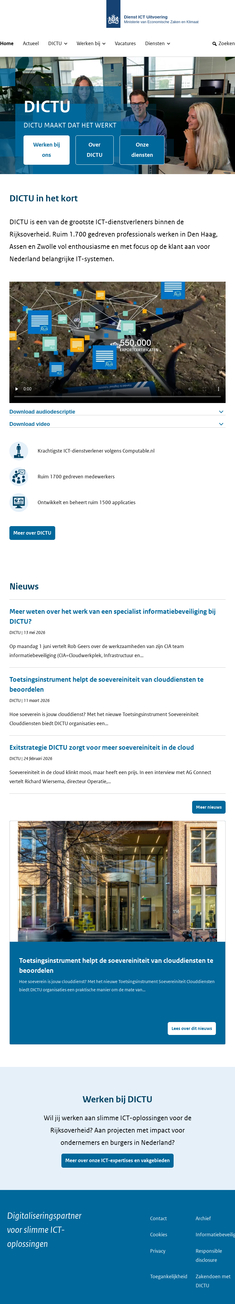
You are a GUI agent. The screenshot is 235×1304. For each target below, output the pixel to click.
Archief (203, 1218)
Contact (158, 1218)
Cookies (158, 1235)
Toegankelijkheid (168, 1277)
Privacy (157, 1251)
